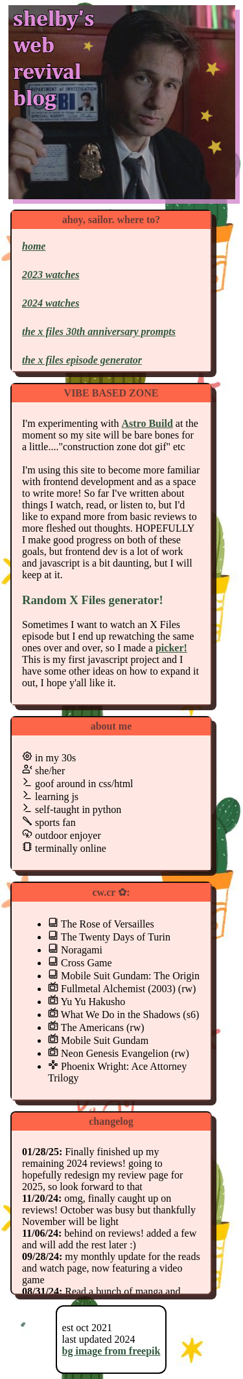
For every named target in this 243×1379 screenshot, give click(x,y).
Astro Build (147, 423)
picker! (171, 647)
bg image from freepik (111, 1350)
